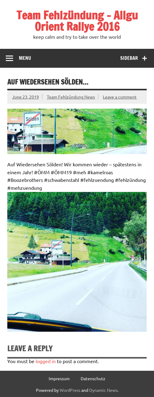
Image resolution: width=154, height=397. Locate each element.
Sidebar (129, 58)
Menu (25, 58)
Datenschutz (93, 378)
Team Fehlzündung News (71, 96)
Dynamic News (103, 390)
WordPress (70, 390)
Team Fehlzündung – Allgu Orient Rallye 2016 (77, 20)
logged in (46, 361)
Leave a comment (120, 96)
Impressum (59, 378)
